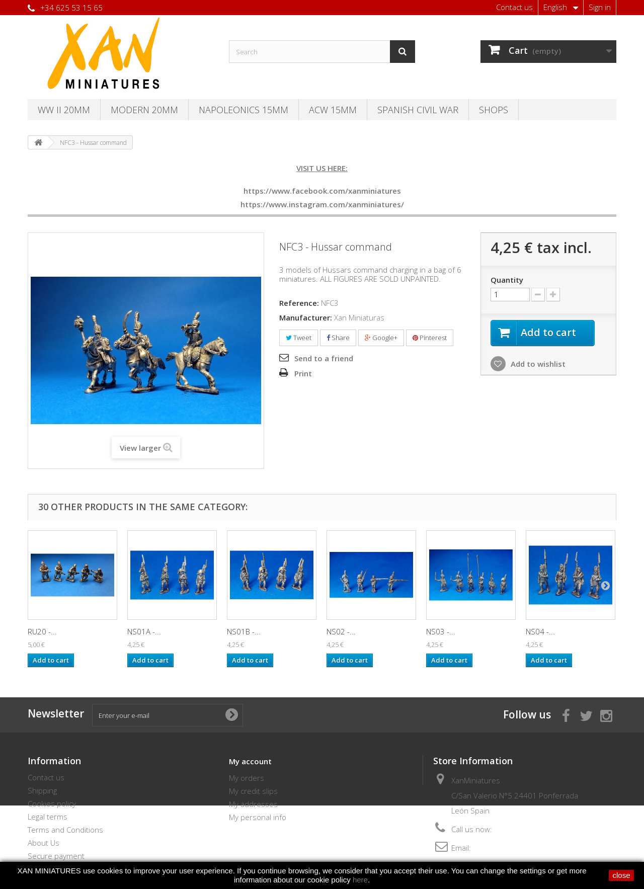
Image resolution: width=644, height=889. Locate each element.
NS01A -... (144, 631)
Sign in (600, 7)
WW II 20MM (64, 110)
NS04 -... (540, 631)
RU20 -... (42, 631)
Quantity (507, 279)
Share (338, 337)
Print (303, 373)
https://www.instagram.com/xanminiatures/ (322, 204)
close (621, 875)
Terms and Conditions (65, 830)
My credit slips (253, 791)
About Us (43, 843)
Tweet (298, 337)
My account (250, 761)
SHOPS (493, 110)
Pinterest (430, 337)
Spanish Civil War (417, 110)
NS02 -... (341, 631)
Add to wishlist (537, 364)
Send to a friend (323, 358)
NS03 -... (440, 631)
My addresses (253, 804)
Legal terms (47, 817)
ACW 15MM (333, 110)
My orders (246, 778)
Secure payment (56, 856)
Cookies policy (52, 803)
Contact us (514, 7)
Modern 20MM (144, 110)
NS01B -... (244, 631)
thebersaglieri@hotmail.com (521, 848)
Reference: (299, 302)
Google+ (381, 337)
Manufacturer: (305, 317)
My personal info (257, 817)
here (360, 879)
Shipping (42, 790)
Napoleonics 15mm (243, 110)
